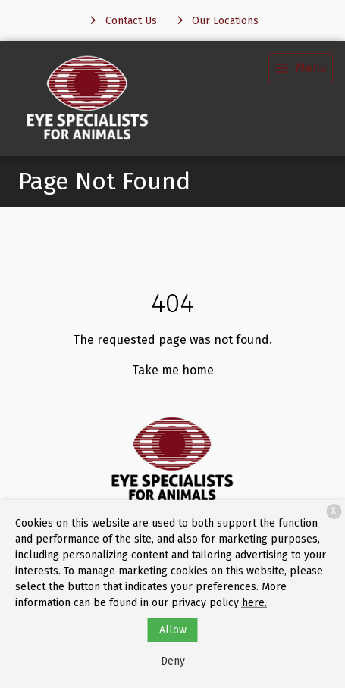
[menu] (300, 68)
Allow (173, 630)
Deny (173, 661)
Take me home (173, 370)
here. (254, 602)
